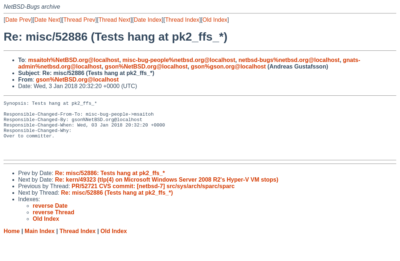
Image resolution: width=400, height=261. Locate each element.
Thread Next (114, 20)
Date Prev (18, 20)
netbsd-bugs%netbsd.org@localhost (289, 60)
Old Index (215, 20)
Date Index (148, 20)
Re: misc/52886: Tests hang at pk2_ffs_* (110, 184)
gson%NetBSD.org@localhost (146, 66)
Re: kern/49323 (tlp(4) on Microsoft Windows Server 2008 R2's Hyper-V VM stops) (166, 190)
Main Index (40, 242)
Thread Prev (79, 20)
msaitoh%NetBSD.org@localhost (73, 60)
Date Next (47, 20)
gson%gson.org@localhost (228, 66)
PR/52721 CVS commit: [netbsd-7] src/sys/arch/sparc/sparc (153, 197)
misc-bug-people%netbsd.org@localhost (178, 60)
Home (12, 242)
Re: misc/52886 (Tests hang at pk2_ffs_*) (117, 203)
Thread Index (182, 20)
